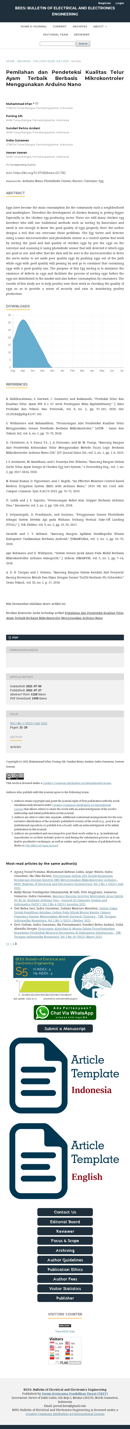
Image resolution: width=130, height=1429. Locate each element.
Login (120, 3)
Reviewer (81, 34)
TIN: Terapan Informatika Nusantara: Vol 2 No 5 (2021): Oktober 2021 (65, 918)
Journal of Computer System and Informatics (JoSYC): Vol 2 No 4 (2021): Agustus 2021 (60, 902)
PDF (15, 637)
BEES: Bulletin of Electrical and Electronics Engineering (65, 11)
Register (104, 3)
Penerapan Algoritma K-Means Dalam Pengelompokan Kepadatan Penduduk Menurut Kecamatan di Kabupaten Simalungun (64, 931)
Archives (80, 26)
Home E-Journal (34, 26)
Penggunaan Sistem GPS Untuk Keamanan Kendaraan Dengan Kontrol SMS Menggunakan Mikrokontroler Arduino (65, 878)
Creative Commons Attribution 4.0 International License (77, 783)
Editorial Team (55, 34)
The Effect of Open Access (41, 845)
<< (7, 943)
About (99, 26)
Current (60, 26)
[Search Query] (57, 44)
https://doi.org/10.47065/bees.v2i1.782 (39, 173)
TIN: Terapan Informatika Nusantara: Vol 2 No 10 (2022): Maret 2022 (67, 935)
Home (10, 61)
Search (83, 43)
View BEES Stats (65, 1331)
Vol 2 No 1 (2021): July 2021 (50, 61)
